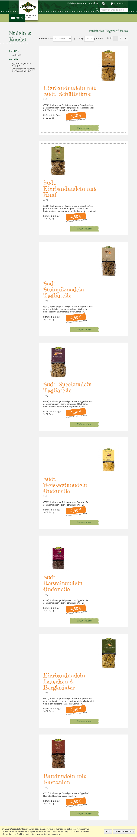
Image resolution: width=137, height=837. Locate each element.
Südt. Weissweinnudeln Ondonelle (65, 338)
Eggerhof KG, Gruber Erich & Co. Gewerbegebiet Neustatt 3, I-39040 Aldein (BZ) (23, 67)
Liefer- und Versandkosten (58, 734)
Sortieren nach (46, 38)
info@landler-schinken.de (112, 767)
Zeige (81, 38)
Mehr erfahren (81, 103)
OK (109, 831)
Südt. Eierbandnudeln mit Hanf (90, 132)
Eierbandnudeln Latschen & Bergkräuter (64, 472)
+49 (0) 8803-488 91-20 (113, 757)
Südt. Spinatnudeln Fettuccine (68, 599)
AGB (42, 734)
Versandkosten (80, 94)
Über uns (119, 734)
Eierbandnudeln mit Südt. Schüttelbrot (64, 63)
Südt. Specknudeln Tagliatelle (93, 271)
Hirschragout (86, 660)
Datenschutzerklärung (124, 831)
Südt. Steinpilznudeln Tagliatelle (63, 205)
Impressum (18, 734)
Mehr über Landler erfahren (28, 780)
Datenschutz (32, 734)
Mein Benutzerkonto (77, 3)
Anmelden (93, 3)
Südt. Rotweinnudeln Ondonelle (88, 405)
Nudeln (17, 55)
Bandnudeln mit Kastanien (90, 538)
